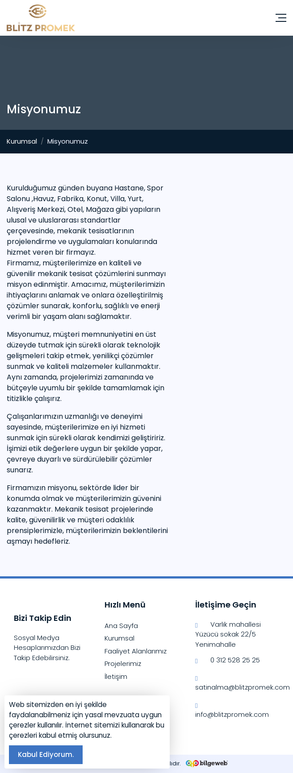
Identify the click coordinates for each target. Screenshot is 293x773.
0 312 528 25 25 (227, 660)
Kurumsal (22, 141)
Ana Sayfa (121, 625)
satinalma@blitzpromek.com (237, 682)
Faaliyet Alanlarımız (136, 651)
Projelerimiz (123, 663)
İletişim (116, 676)
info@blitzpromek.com (232, 709)
